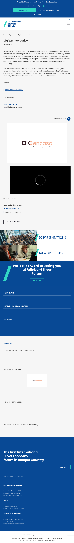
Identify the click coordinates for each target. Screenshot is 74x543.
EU (33, 6)
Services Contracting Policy (46, 540)
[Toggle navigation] (69, 24)
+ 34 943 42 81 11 (8, 522)
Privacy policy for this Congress (13, 508)
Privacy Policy (37, 538)
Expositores (12, 35)
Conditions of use (26, 538)
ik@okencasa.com (15, 107)
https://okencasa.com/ (13, 90)
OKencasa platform (11, 208)
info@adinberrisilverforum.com (13, 524)
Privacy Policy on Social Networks (52, 538)
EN (44, 6)
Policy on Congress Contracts (28, 540)
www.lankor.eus (49, 535)
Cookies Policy (15, 538)
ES (28, 6)
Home (5, 35)
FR (39, 6)
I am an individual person (49, 10)
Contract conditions (10, 506)
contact (37, 14)
